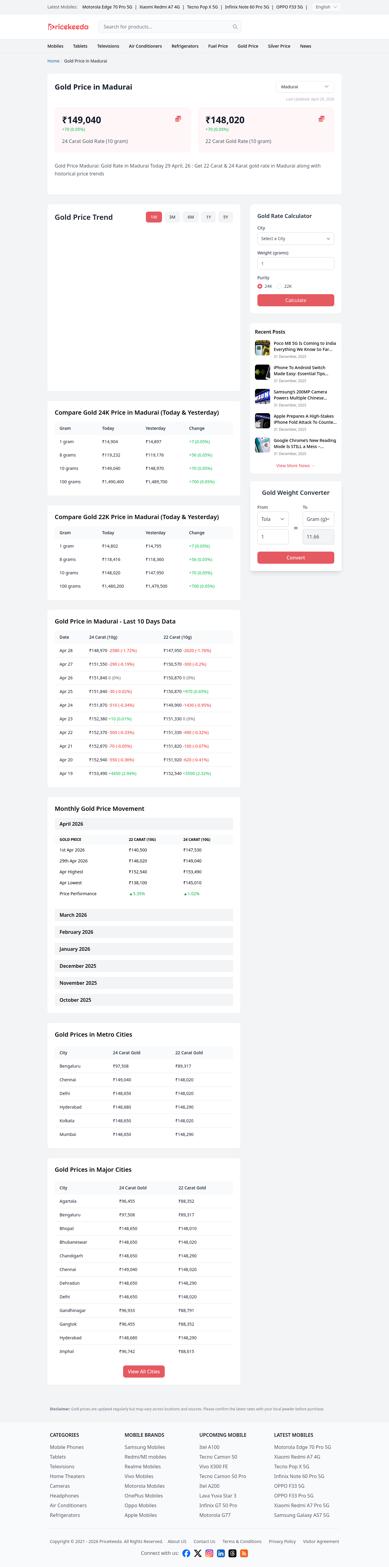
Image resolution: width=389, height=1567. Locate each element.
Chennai (68, 1080)
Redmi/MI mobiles (145, 1456)
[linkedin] (221, 1553)
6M (191, 217)
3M (172, 217)
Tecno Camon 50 (218, 1456)
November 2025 (78, 983)
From (262, 507)
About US (177, 1541)
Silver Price (279, 46)
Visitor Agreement (321, 1541)
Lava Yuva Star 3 (217, 1495)
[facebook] (186, 1553)
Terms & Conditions (242, 1541)
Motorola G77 (215, 1515)
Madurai (305, 87)
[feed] (244, 1553)
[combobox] (169, 26)
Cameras (60, 1486)
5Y (225, 217)
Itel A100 (209, 1447)
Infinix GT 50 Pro (218, 1505)
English (327, 7)
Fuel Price (218, 46)
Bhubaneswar (73, 1242)
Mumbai (68, 1134)
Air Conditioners (145, 46)
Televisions (108, 46)
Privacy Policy (282, 1541)
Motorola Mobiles (145, 1486)
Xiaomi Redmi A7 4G (159, 7)
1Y (208, 217)
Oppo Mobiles (141, 1505)
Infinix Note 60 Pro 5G (247, 7)
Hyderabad (70, 1107)
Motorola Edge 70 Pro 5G (107, 7)
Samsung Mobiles (145, 1447)
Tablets (80, 46)
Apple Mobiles (141, 1515)
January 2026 (75, 949)
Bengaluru (70, 1066)
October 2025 (75, 1000)
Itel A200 (209, 1486)
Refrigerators (185, 46)
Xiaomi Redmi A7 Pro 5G (301, 1505)
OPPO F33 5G (289, 7)
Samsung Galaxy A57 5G (301, 1515)
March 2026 (73, 915)
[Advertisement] (296, 26)
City (261, 228)
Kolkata (67, 1120)
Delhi (65, 1093)
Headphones (64, 1495)
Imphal (67, 1351)
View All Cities (144, 1371)
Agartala (68, 1201)
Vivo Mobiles (139, 1476)
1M (154, 217)
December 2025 (78, 966)
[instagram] (209, 1553)
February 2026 (76, 932)
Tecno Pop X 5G (202, 7)
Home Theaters (67, 1476)
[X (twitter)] (198, 1553)
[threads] (232, 1553)
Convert (296, 557)
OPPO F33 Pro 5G (294, 1495)
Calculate (295, 300)
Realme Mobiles (143, 1466)
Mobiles (55, 46)
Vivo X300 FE (213, 1466)
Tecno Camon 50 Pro (222, 1476)
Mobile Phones (67, 1447)
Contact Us (204, 1541)
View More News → (295, 465)
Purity (263, 277)
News (305, 46)
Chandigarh (71, 1256)
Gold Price (248, 46)
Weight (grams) (272, 253)
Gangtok (68, 1324)
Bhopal (67, 1228)
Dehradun (70, 1283)
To (305, 507)
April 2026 (71, 824)
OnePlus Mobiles (144, 1495)
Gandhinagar (73, 1310)
